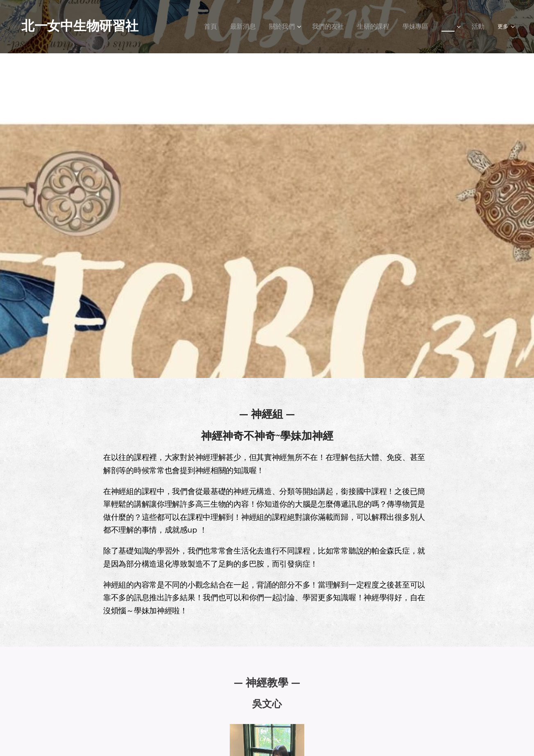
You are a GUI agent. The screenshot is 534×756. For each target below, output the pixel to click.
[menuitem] (207, 26)
